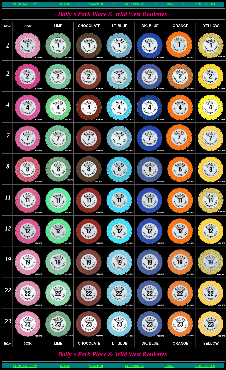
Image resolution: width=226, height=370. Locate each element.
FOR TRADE (134, 4)
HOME (65, 4)
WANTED (96, 4)
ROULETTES (205, 4)
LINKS (169, 4)
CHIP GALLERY (25, 4)
